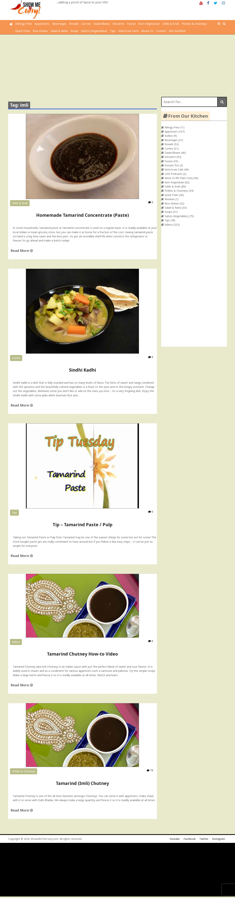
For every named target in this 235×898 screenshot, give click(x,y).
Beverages (59, 23)
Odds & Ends (170, 23)
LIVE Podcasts (173, 174)
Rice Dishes (40, 31)
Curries (86, 23)
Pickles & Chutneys (194, 23)
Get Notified (177, 31)
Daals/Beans (102, 23)
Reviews (170, 199)
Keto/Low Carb (128, 31)
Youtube (175, 839)
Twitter (203, 839)
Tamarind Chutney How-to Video (82, 654)
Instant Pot (172, 165)
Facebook (190, 839)
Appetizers (42, 23)
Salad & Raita (59, 31)
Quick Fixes (22, 31)
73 (150, 770)
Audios (169, 135)
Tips (113, 31)
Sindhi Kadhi (82, 370)
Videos (16, 642)
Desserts (118, 23)
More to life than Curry (179, 178)
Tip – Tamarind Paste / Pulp (82, 525)
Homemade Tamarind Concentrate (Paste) (82, 215)
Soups (74, 31)
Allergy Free (23, 23)
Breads (74, 23)
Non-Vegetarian (149, 23)
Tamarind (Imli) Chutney (82, 783)
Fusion (131, 23)
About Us (147, 31)
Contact (161, 31)
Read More (22, 250)
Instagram (218, 839)
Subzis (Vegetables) (94, 31)
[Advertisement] (117, 62)
